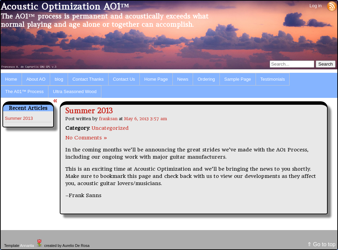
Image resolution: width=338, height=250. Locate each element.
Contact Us (124, 79)
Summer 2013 (19, 118)
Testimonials (272, 79)
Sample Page (237, 79)
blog (59, 79)
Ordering (206, 79)
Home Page (156, 79)
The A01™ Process (24, 91)
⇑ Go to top (321, 244)
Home (11, 79)
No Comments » (86, 138)
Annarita (27, 245)
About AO (36, 79)
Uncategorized (110, 128)
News (183, 79)
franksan (108, 118)
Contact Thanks (88, 79)
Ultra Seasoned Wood (75, 91)
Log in (315, 5)
